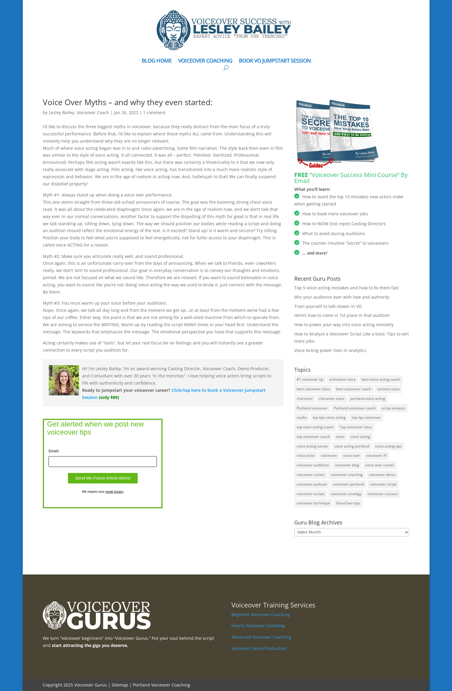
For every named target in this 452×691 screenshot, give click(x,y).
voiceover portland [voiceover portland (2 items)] (348, 484)
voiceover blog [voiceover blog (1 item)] (347, 465)
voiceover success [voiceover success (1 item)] (383, 493)
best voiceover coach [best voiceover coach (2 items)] (353, 388)
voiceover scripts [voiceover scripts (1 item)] (311, 493)
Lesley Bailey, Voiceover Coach (79, 112)
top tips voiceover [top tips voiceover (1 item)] (366, 417)
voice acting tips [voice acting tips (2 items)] (388, 446)
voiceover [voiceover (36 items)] (329, 455)
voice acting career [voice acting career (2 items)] (312, 446)
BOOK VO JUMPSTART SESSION (275, 61)
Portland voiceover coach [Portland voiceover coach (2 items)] (355, 408)
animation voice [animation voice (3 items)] (342, 379)
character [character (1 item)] (305, 398)
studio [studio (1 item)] (302, 417)
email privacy (114, 491)
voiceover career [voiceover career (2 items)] (311, 474)
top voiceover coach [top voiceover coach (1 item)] (313, 436)
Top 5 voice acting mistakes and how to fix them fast (346, 288)
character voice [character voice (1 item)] (332, 398)
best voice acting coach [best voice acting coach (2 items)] (381, 379)
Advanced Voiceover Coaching (261, 637)
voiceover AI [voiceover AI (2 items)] (376, 455)
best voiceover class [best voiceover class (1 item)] (313, 388)
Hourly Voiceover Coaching (258, 625)
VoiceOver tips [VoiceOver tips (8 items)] (348, 503)
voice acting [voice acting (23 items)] (360, 436)
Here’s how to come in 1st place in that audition (342, 315)
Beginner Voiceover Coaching (260, 614)
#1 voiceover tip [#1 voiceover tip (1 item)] (310, 379)
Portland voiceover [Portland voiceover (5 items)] (312, 408)
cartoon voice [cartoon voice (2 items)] (388, 388)
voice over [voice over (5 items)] (351, 455)
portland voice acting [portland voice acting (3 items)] (368, 398)
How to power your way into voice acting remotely (344, 324)
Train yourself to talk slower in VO (328, 306)
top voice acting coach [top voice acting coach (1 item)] (315, 427)
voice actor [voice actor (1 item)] (306, 455)
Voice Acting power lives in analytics (330, 350)
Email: (53, 451)
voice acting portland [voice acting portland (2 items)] (351, 446)
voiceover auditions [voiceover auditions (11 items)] (313, 465)
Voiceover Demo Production (258, 648)
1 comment (154, 112)
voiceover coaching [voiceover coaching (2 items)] (347, 474)
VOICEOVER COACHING (205, 61)
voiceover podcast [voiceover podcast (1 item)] (312, 484)
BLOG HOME (157, 61)
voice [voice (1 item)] (340, 436)
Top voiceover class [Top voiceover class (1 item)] (355, 427)
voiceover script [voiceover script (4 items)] (383, 484)
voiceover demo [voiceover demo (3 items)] (382, 474)
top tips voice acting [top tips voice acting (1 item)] (329, 417)
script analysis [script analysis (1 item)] (393, 408)
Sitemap (120, 685)
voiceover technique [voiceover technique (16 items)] (313, 503)
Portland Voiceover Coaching (161, 685)
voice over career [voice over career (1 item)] (379, 465)
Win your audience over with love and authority (341, 297)
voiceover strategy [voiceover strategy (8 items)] (346, 493)
